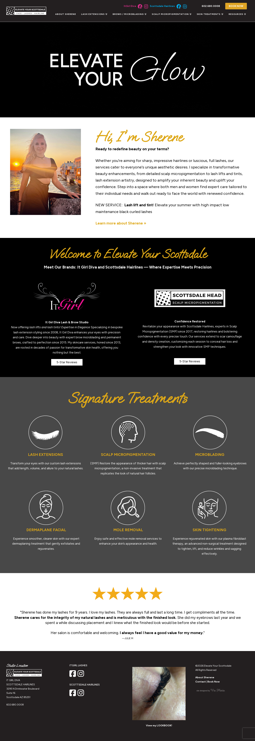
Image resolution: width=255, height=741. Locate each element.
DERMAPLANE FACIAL (46, 530)
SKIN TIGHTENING (209, 530)
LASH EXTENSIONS (45, 454)
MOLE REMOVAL (128, 530)
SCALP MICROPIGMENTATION (128, 454)
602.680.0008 (15, 704)
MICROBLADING (210, 454)
